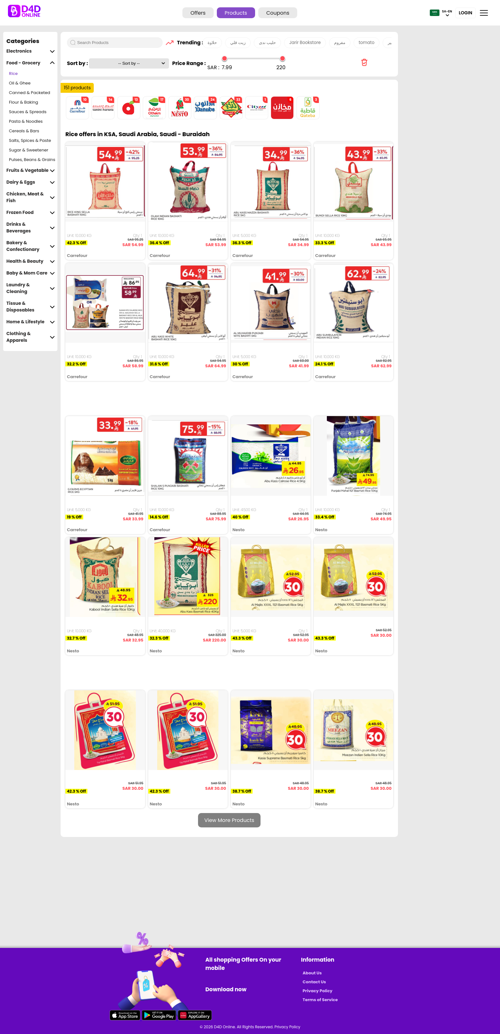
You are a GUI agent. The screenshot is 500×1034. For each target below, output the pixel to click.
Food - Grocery (30, 63)
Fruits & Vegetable (30, 170)
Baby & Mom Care (30, 273)
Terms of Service (320, 1000)
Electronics (30, 51)
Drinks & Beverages (30, 227)
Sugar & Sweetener (28, 150)
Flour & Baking (23, 102)
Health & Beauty (30, 261)
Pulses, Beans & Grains (32, 160)
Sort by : (78, 63)
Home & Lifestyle (30, 322)
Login (465, 13)
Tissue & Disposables (30, 306)
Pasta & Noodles (26, 121)
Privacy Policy (317, 991)
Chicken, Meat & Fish (30, 197)
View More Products (229, 820)
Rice (13, 73)
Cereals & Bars (24, 131)
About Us (312, 973)
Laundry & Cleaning (30, 288)
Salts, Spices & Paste (30, 140)
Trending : (188, 42)
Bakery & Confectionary (30, 246)
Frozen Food (30, 212)
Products (236, 13)
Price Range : (189, 63)
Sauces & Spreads (28, 112)
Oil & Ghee (20, 83)
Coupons (277, 13)
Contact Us (314, 982)
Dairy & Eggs (30, 182)
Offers (197, 13)
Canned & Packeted (29, 93)
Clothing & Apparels (30, 337)
